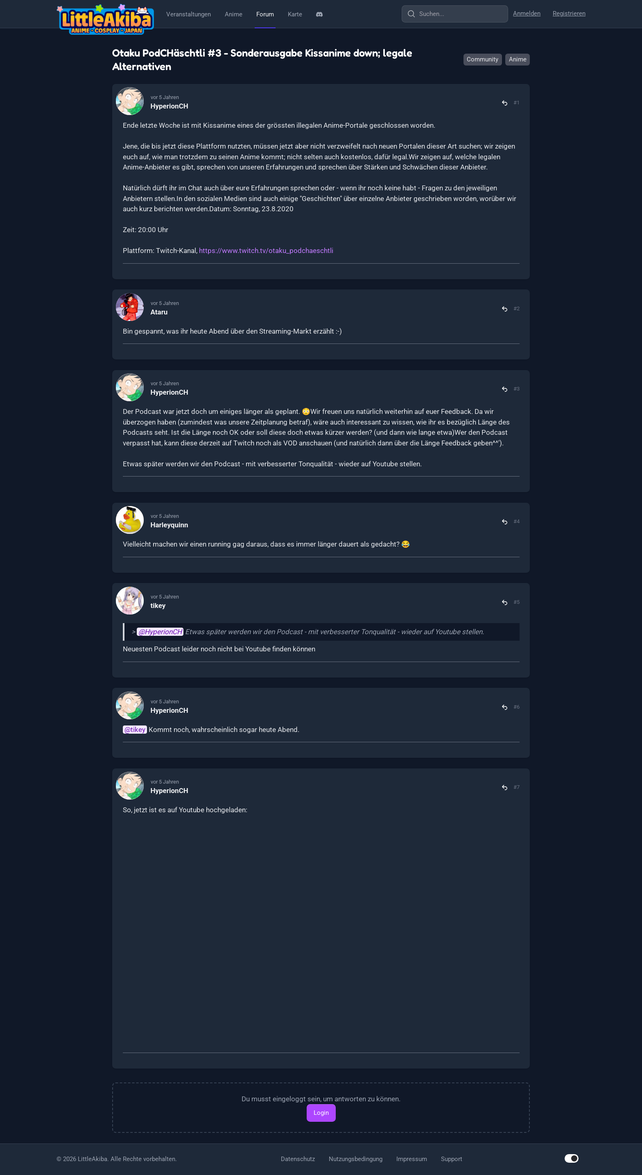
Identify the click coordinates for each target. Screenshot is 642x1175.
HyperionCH (169, 106)
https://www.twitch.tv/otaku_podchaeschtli (266, 250)
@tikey (134, 729)
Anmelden (526, 13)
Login (321, 1112)
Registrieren (569, 13)
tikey (158, 605)
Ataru (159, 312)
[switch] (572, 1158)
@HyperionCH (160, 632)
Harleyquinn (169, 525)
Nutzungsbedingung (355, 1159)
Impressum (411, 1159)
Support (451, 1159)
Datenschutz (298, 1159)
